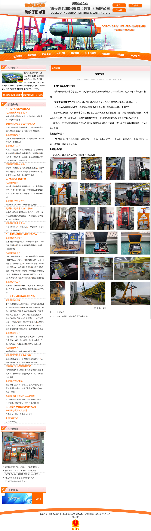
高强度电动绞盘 (26, 150)
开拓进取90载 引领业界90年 (16, 481)
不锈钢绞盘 (32, 227)
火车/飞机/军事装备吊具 (27, 322)
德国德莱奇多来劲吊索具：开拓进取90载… (22, 467)
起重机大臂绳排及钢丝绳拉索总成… (20, 212)
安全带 (8, 168)
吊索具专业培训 (26, 414)
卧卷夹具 (35, 340)
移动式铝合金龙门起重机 (31, 315)
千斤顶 (11, 289)
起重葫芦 (9, 286)
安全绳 (22, 168)
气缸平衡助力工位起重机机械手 (27, 403)
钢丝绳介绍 (10, 186)
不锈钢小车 (15, 231)
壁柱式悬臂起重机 (13, 388)
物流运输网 (17, 142)
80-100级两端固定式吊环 (32, 274)
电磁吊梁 (37, 307)
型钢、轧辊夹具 (34, 344)
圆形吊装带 (20, 116)
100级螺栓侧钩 (38, 278)
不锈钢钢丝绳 (11, 227)
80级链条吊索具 (32, 242)
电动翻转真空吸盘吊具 (31, 359)
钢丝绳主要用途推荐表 (25, 186)
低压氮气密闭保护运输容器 (16, 329)
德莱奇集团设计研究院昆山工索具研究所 (73, 316)
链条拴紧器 (20, 139)
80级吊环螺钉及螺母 (19, 271)
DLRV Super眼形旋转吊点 (34, 256)
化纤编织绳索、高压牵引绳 (16, 160)
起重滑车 (31, 286)
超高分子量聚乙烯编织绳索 (32, 157)
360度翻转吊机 (12, 351)
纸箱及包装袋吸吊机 (30, 362)
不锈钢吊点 (22, 227)
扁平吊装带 (10, 116)
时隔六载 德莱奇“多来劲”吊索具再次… (20, 478)
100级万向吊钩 (25, 278)
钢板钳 (24, 286)
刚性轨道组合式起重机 (15, 370)
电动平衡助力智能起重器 (16, 399)
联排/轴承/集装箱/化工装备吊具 (29, 325)
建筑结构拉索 (14, 219)
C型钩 (32, 337)
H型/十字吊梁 (14, 307)
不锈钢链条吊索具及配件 (26, 245)
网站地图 (75, 517)
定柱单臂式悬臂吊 (13, 385)
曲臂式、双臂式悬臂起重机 (32, 385)
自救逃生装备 (31, 168)
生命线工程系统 (28, 175)
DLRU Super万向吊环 (15, 260)
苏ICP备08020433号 (103, 514)
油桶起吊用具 (21, 289)
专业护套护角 (32, 139)
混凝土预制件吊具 (14, 274)
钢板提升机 (22, 344)
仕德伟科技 (89, 514)
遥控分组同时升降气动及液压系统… (20, 318)
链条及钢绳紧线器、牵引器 (27, 153)
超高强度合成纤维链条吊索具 (28, 131)
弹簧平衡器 (32, 289)
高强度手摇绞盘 (12, 150)
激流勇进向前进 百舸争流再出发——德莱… (22, 474)
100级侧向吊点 (12, 278)
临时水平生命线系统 (31, 172)
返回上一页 (99, 308)
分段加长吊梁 (26, 307)
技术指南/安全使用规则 (15, 242)
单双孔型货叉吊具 (36, 329)
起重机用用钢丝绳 (18, 190)
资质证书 (60, 312)
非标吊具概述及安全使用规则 (17, 304)
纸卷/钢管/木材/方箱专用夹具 (17, 337)
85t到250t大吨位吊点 (33, 260)
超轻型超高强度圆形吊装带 (16, 127)
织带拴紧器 (10, 139)
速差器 (15, 168)
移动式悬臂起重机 (29, 388)
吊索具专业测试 (12, 414)
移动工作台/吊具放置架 (27, 311)
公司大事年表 (11, 422)
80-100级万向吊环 (30, 264)
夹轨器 (17, 286)
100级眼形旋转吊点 (36, 271)
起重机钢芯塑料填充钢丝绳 (21, 194)
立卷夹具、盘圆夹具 (22, 340)
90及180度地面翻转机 (27, 351)
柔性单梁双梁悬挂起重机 (22, 374)
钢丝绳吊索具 (11, 205)
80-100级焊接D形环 (22, 267)
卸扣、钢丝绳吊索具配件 (28, 205)
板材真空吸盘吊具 (13, 359)
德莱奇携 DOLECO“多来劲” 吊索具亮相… (21, 471)
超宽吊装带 (31, 116)
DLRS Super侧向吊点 (14, 256)
